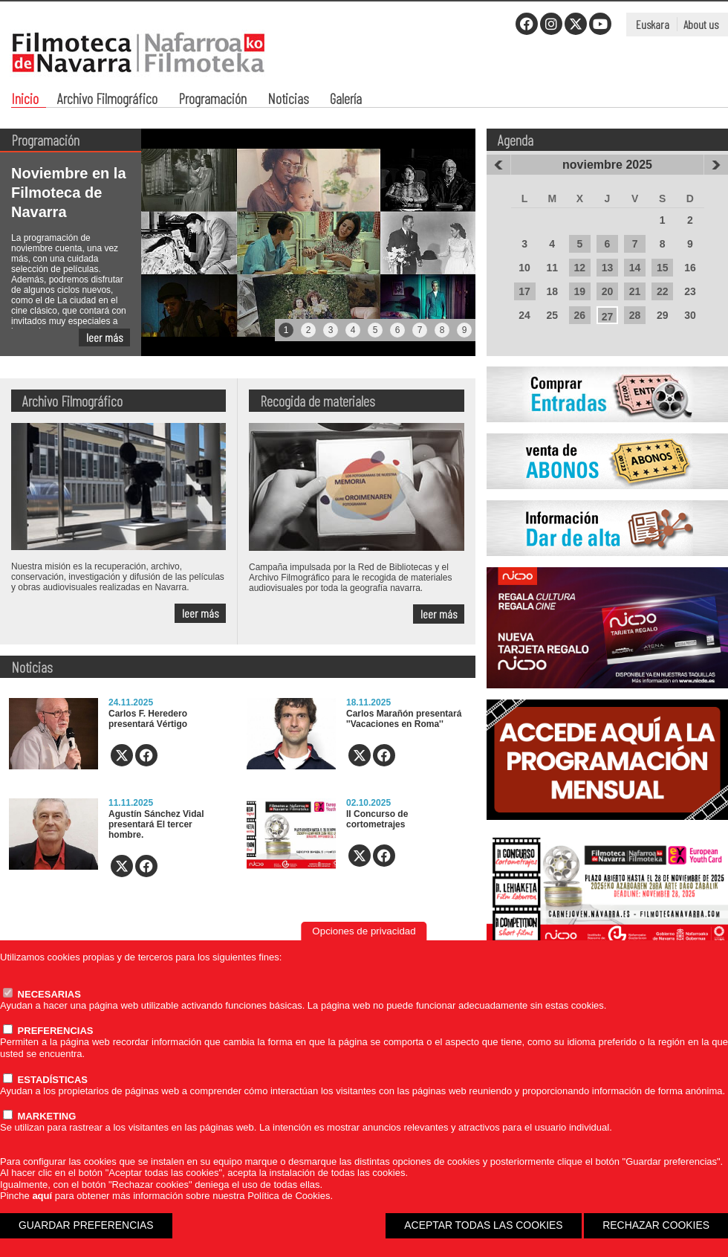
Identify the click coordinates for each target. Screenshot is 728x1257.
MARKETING (39, 1116)
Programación (212, 100)
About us (700, 24)
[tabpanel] (237, 242)
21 (635, 291)
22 (663, 291)
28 (635, 315)
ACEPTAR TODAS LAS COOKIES (483, 1225)
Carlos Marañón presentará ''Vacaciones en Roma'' (403, 718)
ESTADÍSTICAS (45, 1079)
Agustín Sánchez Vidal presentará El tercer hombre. (156, 824)
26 (580, 315)
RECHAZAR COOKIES (655, 1225)
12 (580, 268)
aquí (42, 1195)
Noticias (288, 100)
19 (580, 291)
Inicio (25, 100)
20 (608, 291)
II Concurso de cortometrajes (377, 819)
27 (608, 317)
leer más (104, 337)
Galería (346, 100)
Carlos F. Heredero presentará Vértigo (147, 718)
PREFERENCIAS (48, 1030)
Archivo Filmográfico (107, 100)
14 (635, 268)
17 (524, 291)
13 (608, 268)
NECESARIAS (42, 994)
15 (663, 268)
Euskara (652, 24)
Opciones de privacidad (363, 931)
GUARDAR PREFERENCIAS (86, 1225)
